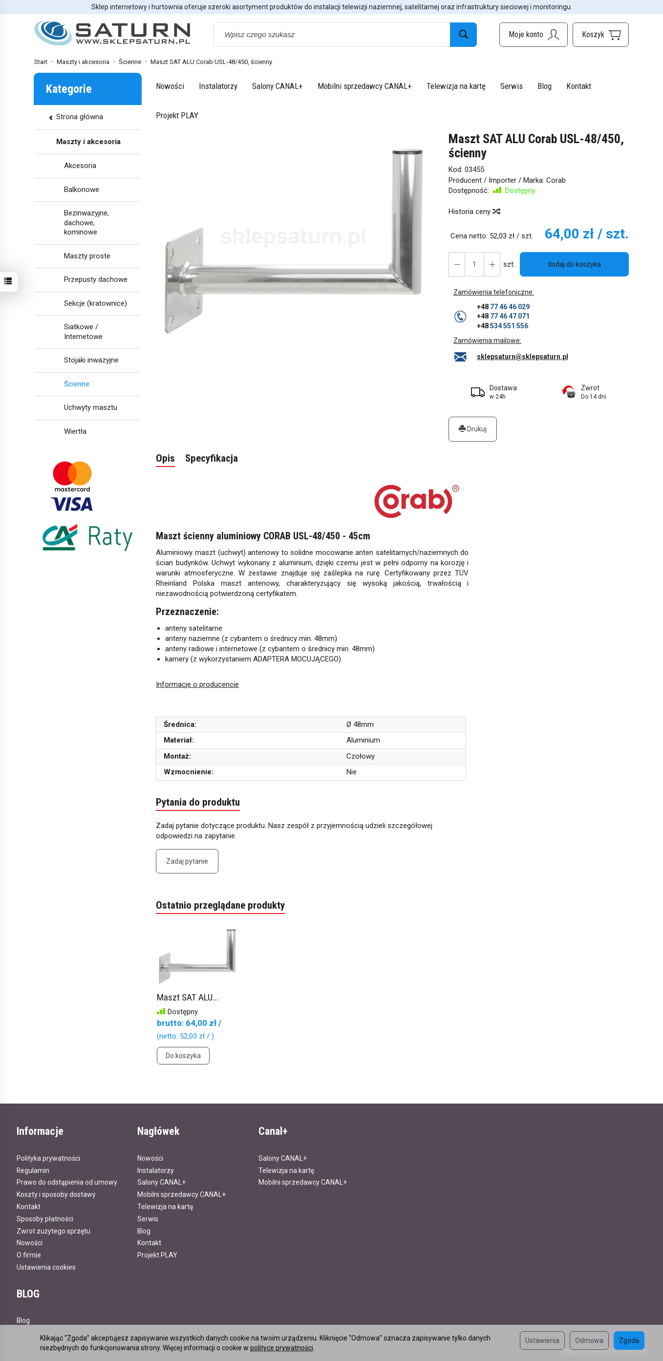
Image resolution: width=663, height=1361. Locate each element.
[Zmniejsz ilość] (492, 264)
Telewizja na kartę (456, 86)
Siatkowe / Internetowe (83, 331)
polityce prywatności (281, 1348)
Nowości (170, 86)
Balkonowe (81, 189)
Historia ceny (474, 211)
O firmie (29, 1255)
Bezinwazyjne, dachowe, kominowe (86, 222)
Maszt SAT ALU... (187, 997)
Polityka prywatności (48, 1158)
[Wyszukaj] (463, 34)
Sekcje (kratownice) (95, 303)
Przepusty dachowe (96, 279)
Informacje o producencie (197, 684)
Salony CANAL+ (277, 86)
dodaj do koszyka (574, 264)
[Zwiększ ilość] (457, 264)
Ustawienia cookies (46, 1267)
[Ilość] (474, 264)
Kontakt (578, 86)
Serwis (511, 86)
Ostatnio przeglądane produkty (220, 906)
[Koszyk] (601, 34)
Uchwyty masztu (90, 407)
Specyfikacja (211, 459)
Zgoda (629, 1340)
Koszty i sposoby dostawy (56, 1194)
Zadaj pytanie (187, 861)
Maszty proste (87, 256)
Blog (544, 86)
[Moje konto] (533, 34)
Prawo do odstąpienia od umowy (67, 1182)
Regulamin (33, 1170)
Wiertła (75, 431)
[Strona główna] (112, 33)
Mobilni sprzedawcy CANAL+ (365, 86)
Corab (556, 180)
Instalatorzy (218, 86)
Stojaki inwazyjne (91, 360)
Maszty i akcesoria (88, 141)
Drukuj (473, 429)
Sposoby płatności (45, 1218)
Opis (165, 459)
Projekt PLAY (177, 115)
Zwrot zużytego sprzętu (53, 1230)
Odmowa (589, 1340)
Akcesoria (80, 165)
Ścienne (76, 384)
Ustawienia (542, 1340)
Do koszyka (183, 1056)
